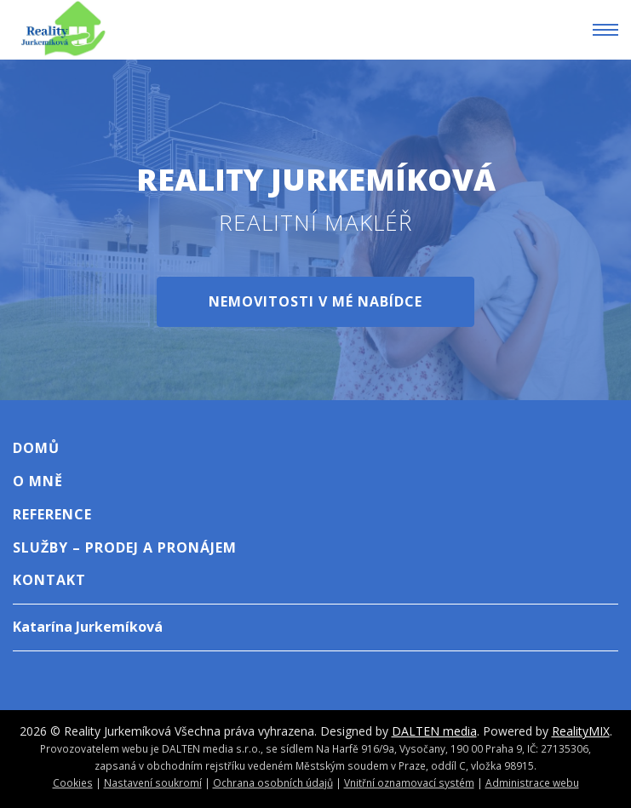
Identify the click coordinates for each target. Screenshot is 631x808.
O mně (38, 481)
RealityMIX (581, 731)
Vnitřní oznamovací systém (409, 782)
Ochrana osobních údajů (273, 782)
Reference (52, 514)
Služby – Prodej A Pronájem (125, 547)
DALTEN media (434, 731)
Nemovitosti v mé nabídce (315, 301)
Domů (36, 447)
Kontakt (49, 579)
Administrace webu (532, 782)
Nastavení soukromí (153, 782)
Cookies (73, 782)
